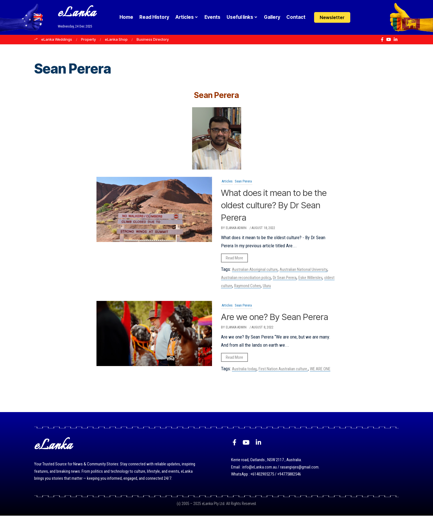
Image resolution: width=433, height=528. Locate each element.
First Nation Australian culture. (283, 381)
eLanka (77, 13)
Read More (234, 257)
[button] (371, 17)
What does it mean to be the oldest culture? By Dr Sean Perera (273, 204)
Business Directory (153, 39)
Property (88, 39)
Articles (227, 181)
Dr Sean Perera (284, 277)
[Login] (360, 17)
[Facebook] (382, 39)
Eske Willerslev (310, 277)
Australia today (244, 381)
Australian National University (303, 269)
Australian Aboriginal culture (255, 269)
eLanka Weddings (56, 39)
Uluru (267, 285)
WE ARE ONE (320, 381)
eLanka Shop (116, 39)
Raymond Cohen (247, 285)
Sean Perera (243, 181)
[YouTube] (388, 39)
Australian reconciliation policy (246, 277)
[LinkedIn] (395, 39)
